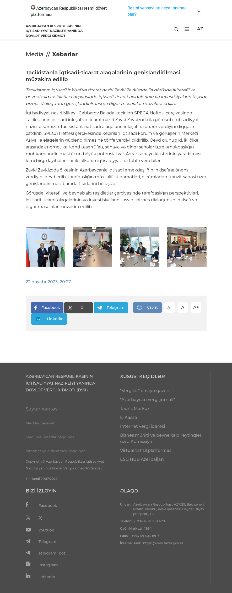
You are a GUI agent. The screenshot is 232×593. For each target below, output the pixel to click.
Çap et (147, 307)
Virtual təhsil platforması (146, 450)
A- (169, 307)
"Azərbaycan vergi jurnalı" (147, 399)
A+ (196, 307)
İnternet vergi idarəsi (142, 426)
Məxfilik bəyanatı (41, 423)
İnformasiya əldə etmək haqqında (55, 451)
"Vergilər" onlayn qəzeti (144, 390)
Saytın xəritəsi (42, 409)
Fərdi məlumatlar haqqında (50, 437)
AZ (200, 28)
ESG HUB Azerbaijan (142, 459)
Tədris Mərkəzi (135, 408)
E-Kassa (128, 417)
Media (35, 54)
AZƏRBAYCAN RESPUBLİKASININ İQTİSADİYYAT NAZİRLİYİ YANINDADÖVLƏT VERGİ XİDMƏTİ (54, 31)
